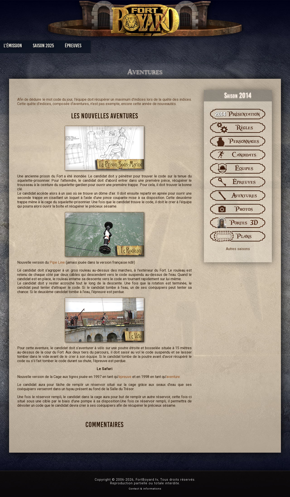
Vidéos (152, 47)
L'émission (43, 47)
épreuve (124, 377)
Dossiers (176, 47)
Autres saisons (238, 249)
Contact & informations (145, 488)
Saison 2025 (74, 47)
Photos (129, 47)
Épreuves (104, 47)
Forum (201, 47)
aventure (173, 377)
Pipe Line (57, 262)
